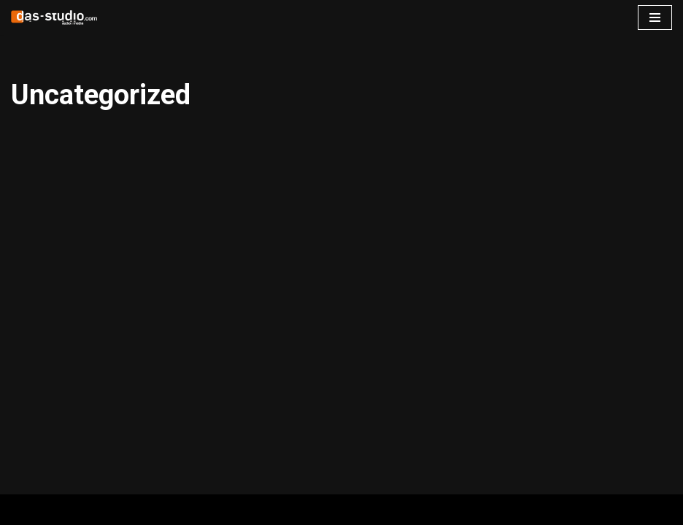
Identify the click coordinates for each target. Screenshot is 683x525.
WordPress (157, 509)
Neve (24, 509)
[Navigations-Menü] (655, 17)
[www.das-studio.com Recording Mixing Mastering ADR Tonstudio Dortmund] (55, 17)
